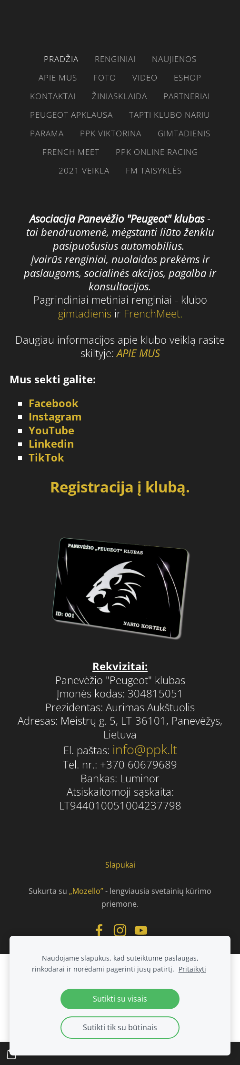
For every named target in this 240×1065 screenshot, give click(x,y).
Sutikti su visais (120, 998)
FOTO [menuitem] (104, 77)
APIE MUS (138, 353)
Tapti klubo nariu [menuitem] (169, 114)
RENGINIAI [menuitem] (115, 58)
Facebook (54, 403)
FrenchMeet (152, 313)
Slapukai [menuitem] (120, 865)
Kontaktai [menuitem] (53, 96)
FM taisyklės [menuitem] (154, 170)
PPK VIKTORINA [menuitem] (110, 133)
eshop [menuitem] (187, 77)
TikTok (46, 457)
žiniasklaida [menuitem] (119, 96)
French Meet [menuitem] (71, 151)
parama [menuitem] (47, 133)
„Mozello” (86, 891)
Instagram (55, 416)
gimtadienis (86, 313)
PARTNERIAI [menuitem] (186, 96)
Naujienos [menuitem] (174, 58)
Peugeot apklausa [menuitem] (71, 114)
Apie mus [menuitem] (58, 77)
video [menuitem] (145, 77)
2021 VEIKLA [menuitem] (84, 170)
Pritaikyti (192, 968)
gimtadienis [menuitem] (184, 133)
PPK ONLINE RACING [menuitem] (157, 151)
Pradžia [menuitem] (61, 58)
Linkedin (51, 444)
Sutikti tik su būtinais (120, 1027)
